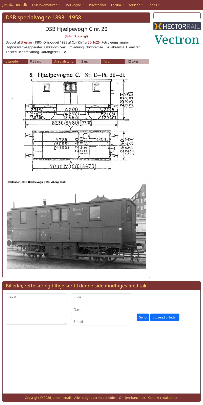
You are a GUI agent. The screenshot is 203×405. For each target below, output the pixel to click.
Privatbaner (97, 5)
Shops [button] (153, 5)
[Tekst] (36, 309)
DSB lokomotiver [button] (45, 5)
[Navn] (101, 309)
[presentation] (167, 301)
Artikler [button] (135, 5)
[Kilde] (101, 297)
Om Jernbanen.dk (132, 397)
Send (143, 317)
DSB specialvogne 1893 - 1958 (43, 17)
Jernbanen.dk (14, 4)
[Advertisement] (101, 362)
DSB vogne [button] (73, 5)
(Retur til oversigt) (76, 36)
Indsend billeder (165, 317)
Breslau (26, 42)
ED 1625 (94, 42)
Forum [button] (116, 5)
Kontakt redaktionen (163, 397)
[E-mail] (101, 321)
